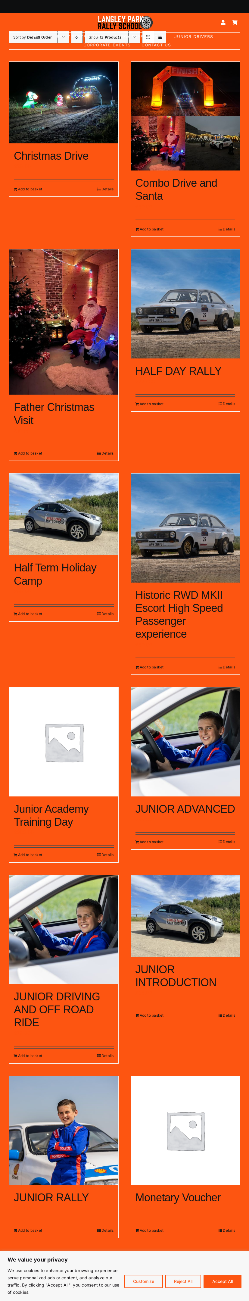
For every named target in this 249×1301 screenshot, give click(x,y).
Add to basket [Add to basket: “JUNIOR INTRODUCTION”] (152, 1015)
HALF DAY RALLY (178, 371)
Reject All (183, 1281)
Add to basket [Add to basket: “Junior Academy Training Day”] (30, 854)
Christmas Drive (51, 156)
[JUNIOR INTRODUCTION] (185, 916)
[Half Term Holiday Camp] (63, 514)
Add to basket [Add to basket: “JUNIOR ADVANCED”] (152, 842)
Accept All (222, 1281)
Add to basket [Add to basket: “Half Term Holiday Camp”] (30, 613)
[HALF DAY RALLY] (185, 303)
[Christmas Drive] (63, 102)
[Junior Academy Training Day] (63, 741)
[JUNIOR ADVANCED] (185, 741)
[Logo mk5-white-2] (124, 17)
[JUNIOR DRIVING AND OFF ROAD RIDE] (63, 929)
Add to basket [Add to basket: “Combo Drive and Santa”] (152, 229)
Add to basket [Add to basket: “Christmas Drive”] (30, 189)
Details (107, 189)
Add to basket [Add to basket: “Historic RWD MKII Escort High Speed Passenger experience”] (152, 667)
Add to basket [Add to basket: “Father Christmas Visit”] (30, 453)
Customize (143, 1281)
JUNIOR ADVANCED (185, 809)
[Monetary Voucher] (185, 1130)
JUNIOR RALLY (51, 1197)
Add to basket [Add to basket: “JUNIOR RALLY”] (30, 1230)
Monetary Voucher (178, 1197)
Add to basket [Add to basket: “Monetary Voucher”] (152, 1230)
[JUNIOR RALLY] (63, 1130)
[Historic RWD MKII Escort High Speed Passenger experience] (185, 528)
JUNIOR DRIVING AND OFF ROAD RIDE (57, 1009)
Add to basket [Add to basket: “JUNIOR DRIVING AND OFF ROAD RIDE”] (30, 1055)
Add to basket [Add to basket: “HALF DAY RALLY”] (152, 404)
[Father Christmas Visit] (63, 322)
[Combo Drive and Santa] (185, 116)
